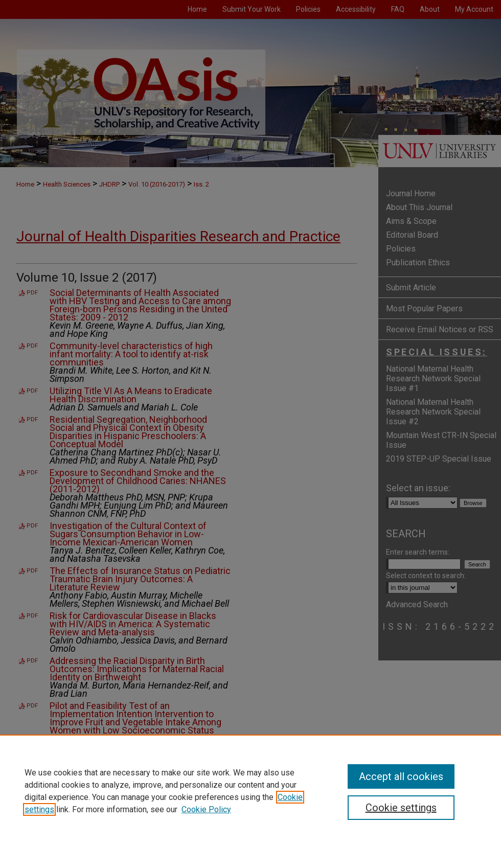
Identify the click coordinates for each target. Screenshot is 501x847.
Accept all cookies (401, 776)
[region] (250, 791)
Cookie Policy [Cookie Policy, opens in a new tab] (206, 809)
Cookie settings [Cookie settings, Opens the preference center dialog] (401, 808)
